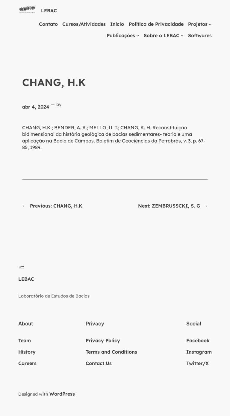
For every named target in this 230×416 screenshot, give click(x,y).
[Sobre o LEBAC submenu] (182, 35)
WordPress (62, 394)
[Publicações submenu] (137, 35)
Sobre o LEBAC (161, 35)
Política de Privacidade (156, 24)
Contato (48, 24)
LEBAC (49, 10)
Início (117, 24)
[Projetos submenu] (210, 23)
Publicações (121, 35)
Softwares (200, 35)
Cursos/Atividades (84, 24)
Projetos (198, 24)
